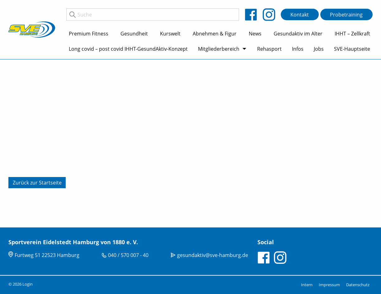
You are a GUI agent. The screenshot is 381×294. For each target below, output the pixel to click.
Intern (307, 284)
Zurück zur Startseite (37, 182)
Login (27, 284)
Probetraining (346, 14)
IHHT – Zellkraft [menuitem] (352, 33)
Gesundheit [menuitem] (134, 33)
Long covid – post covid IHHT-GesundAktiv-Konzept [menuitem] (128, 48)
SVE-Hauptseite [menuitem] (352, 48)
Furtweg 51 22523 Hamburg (47, 255)
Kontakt (299, 14)
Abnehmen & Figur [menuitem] (215, 33)
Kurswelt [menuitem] (170, 33)
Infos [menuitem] (297, 48)
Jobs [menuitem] (319, 48)
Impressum (329, 284)
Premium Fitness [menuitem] (88, 33)
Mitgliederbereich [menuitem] (218, 48)
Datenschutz (357, 284)
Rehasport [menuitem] (269, 48)
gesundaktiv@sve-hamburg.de (212, 255)
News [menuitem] (255, 33)
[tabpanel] (190, 143)
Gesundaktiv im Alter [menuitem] (298, 33)
